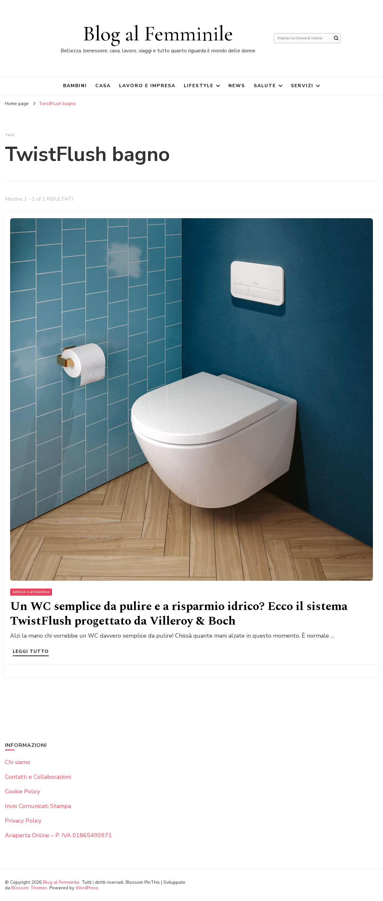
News (236, 86)
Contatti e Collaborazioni (38, 777)
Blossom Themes (29, 888)
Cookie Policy (22, 791)
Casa (103, 86)
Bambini (75, 86)
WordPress (86, 888)
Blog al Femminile (158, 33)
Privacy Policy (23, 821)
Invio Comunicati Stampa (38, 806)
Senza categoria (31, 592)
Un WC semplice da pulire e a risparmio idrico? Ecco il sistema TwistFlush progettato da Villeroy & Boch (179, 614)
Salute (265, 86)
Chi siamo (17, 762)
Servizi (302, 86)
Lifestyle (198, 86)
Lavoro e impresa (147, 86)
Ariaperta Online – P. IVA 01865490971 (58, 835)
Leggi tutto (31, 652)
